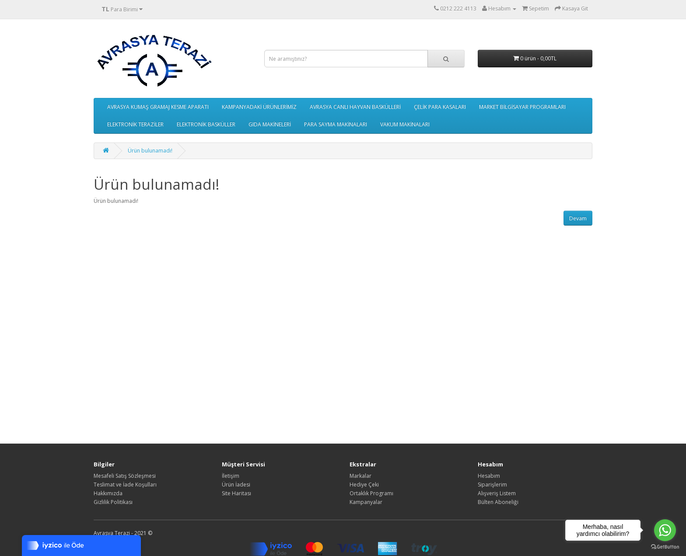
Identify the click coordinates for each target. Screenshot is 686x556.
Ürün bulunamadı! (150, 150)
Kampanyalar (366, 502)
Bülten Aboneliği (498, 502)
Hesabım (489, 476)
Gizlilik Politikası (113, 502)
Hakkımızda (108, 493)
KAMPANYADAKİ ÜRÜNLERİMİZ (259, 107)
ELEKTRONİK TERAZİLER (135, 124)
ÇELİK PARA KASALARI (440, 107)
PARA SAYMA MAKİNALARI (335, 124)
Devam (578, 218)
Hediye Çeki (364, 484)
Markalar (360, 476)
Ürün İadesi (236, 484)
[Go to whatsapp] (665, 530)
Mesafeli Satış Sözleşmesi (125, 476)
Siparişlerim (492, 484)
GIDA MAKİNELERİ (269, 124)
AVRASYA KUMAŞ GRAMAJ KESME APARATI (158, 107)
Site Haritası (236, 493)
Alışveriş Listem (497, 493)
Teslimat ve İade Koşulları (125, 484)
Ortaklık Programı (371, 493)
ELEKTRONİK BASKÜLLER (206, 124)
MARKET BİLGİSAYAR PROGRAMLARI (522, 107)
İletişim (230, 476)
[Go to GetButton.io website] (665, 547)
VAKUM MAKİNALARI (405, 124)
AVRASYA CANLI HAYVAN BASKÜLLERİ (355, 107)
